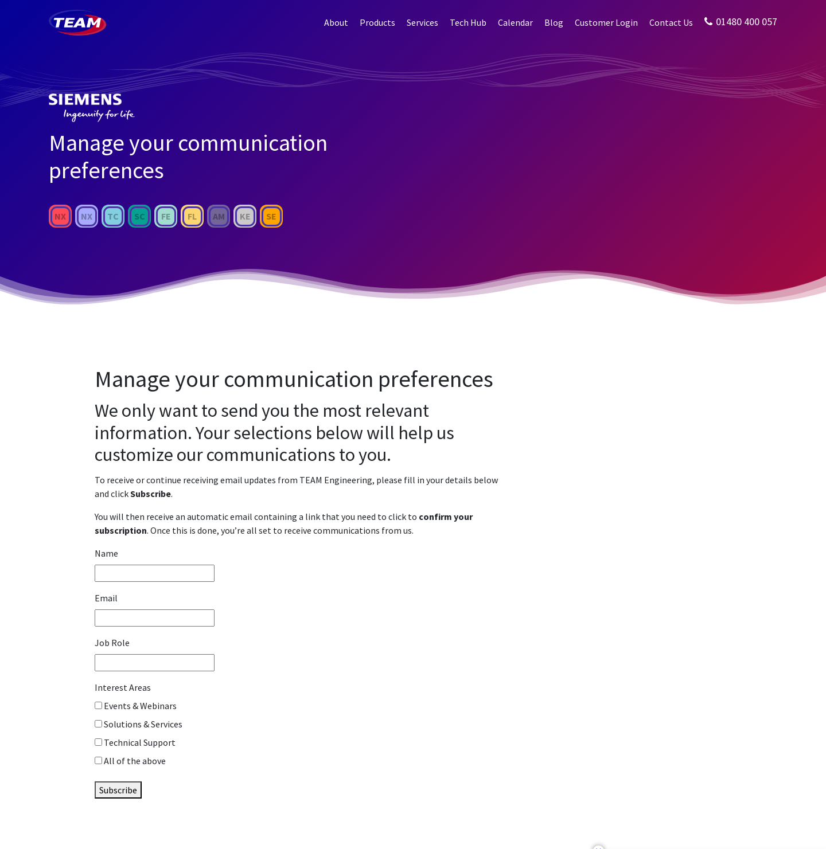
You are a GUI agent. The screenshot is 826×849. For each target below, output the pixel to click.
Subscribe (118, 790)
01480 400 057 (740, 21)
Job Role (112, 642)
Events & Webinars (140, 705)
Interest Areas (123, 687)
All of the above (135, 760)
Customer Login (606, 22)
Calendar (515, 22)
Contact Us (671, 22)
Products (377, 22)
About (336, 22)
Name (106, 553)
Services (422, 22)
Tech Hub (468, 22)
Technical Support (140, 742)
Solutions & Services (143, 724)
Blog (553, 22)
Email (106, 598)
